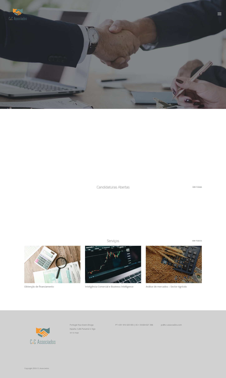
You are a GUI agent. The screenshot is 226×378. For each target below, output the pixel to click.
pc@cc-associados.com (171, 325)
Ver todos (197, 241)
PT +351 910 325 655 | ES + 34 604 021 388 (134, 325)
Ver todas (197, 187)
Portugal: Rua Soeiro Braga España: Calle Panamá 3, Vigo (90, 329)
